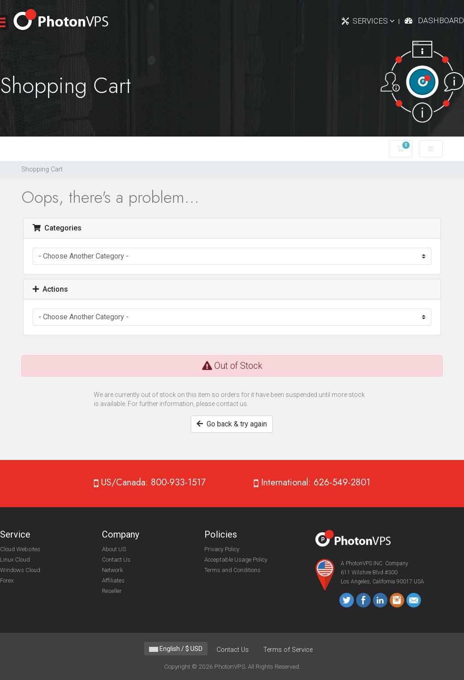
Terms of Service (288, 650)
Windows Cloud (20, 570)
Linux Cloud (15, 559)
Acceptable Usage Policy (235, 559)
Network (112, 570)
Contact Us (116, 559)
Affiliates (113, 580)
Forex (7, 580)
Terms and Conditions (232, 570)
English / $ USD (176, 648)
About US (114, 549)
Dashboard (441, 20)
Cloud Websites (20, 549)
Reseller (112, 590)
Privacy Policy (221, 549)
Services (374, 20)
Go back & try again (232, 424)
